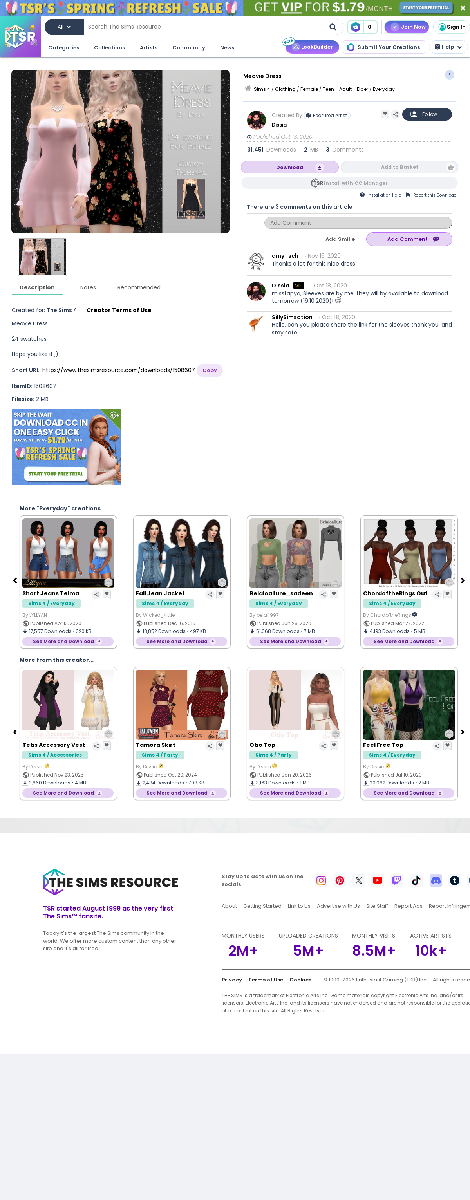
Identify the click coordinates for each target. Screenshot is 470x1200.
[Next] (463, 580)
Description (37, 287)
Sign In (451, 27)
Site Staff (377, 906)
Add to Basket (399, 167)
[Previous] (16, 580)
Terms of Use (265, 979)
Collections (109, 47)
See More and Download (63, 641)
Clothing (285, 89)
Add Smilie (340, 239)
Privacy (232, 979)
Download (289, 167)
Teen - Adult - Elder (345, 89)
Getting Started (262, 906)
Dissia (279, 124)
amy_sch (285, 256)
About (229, 906)
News (227, 47)
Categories (63, 47)
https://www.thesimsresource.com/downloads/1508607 (118, 370)
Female (309, 89)
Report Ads (408, 906)
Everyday (384, 89)
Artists (148, 47)
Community (188, 47)
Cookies (300, 979)
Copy (209, 370)
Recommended (139, 287)
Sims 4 (262, 89)
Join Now (413, 27)
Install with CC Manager (356, 183)
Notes (88, 287)
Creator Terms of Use (119, 310)
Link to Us (299, 906)
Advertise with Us (338, 906)
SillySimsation (292, 317)
